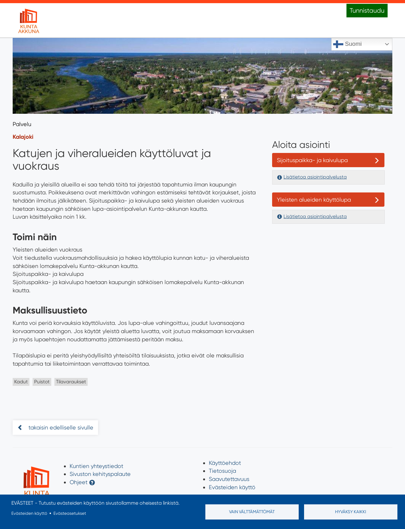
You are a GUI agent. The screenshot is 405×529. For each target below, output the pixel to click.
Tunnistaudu (367, 10)
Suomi (347, 44)
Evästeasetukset (69, 513)
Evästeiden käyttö (232, 487)
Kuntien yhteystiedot (96, 466)
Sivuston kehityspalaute (100, 474)
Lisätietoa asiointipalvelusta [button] (315, 177)
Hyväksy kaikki (350, 511)
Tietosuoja (222, 470)
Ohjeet (79, 482)
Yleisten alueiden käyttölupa (314, 199)
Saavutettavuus (229, 479)
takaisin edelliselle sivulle (60, 427)
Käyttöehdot (225, 462)
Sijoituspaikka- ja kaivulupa (312, 160)
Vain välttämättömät (252, 511)
